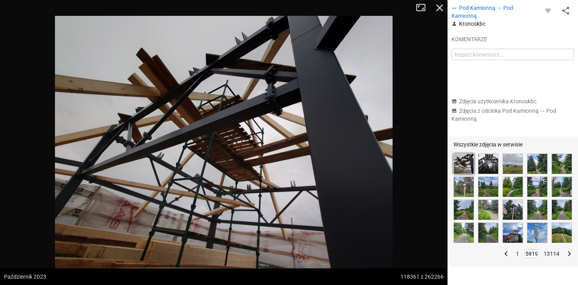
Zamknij (440, 8)
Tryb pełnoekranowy (424, 8)
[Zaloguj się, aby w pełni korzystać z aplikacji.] (548, 10)
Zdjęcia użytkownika (493, 101)
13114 (551, 254)
